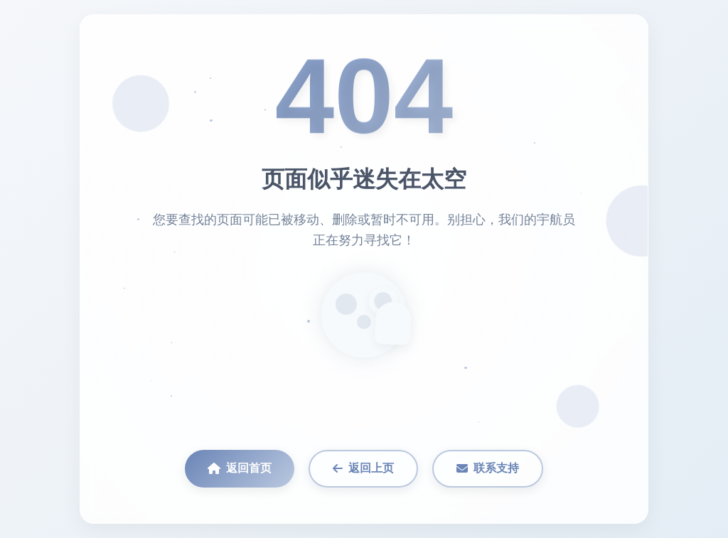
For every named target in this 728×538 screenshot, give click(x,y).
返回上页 (363, 468)
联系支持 (487, 468)
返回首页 (240, 468)
